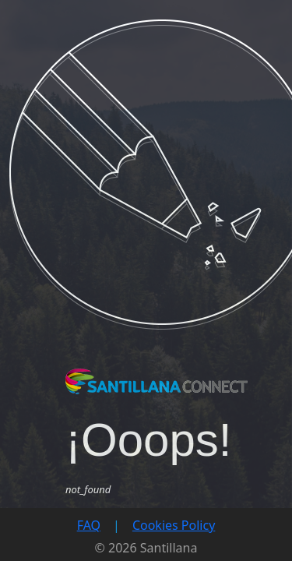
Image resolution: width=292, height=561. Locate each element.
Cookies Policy (173, 525)
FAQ (88, 525)
